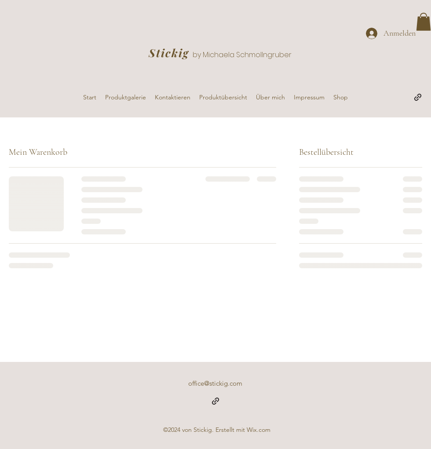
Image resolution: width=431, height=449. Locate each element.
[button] (423, 22)
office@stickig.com (215, 383)
